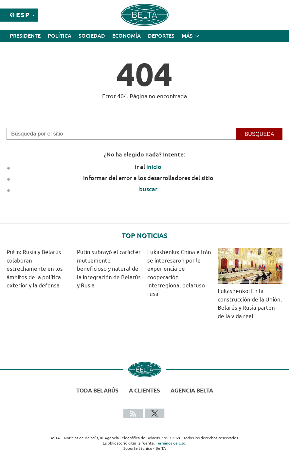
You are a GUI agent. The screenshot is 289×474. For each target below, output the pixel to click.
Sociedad (92, 36)
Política (59, 36)
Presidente (25, 36)
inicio (153, 166)
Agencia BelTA (192, 390)
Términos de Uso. (171, 443)
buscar (148, 189)
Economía (126, 36)
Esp (23, 15)
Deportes (161, 36)
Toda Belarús (97, 390)
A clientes (144, 390)
